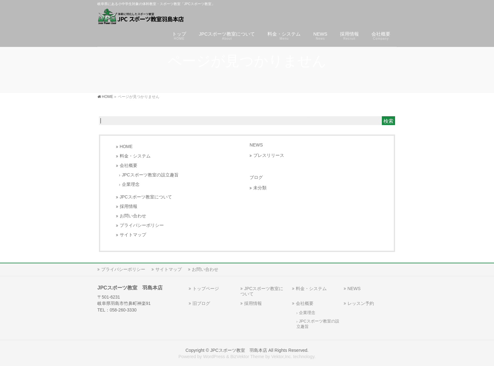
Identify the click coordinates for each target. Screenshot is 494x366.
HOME (126, 146)
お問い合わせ (133, 216)
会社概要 (128, 165)
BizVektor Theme (247, 356)
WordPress (214, 356)
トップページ (205, 288)
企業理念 (131, 184)
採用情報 (128, 206)
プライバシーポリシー (142, 225)
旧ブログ (201, 303)
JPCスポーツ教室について (146, 197)
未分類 (260, 188)
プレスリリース (268, 155)
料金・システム (135, 156)
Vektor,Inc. (281, 356)
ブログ (256, 177)
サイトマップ (133, 234)
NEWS (256, 144)
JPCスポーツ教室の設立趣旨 (150, 175)
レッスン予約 (361, 303)
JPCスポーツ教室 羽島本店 (238, 350)
